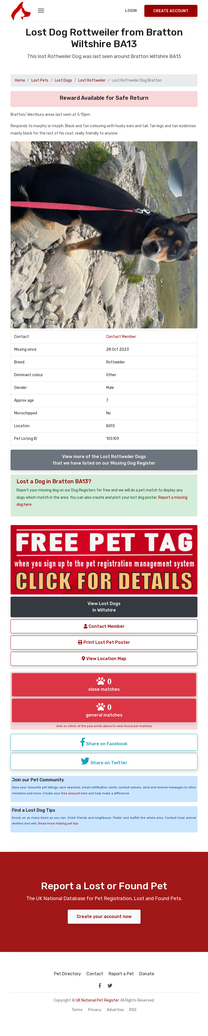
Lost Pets (39, 80)
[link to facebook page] (99, 985)
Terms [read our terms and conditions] (77, 1010)
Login (131, 10)
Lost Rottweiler (92, 80)
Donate (146, 974)
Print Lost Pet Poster (104, 642)
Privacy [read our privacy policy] (94, 1010)
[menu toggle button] (41, 11)
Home (20, 80)
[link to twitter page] (109, 985)
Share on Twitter (104, 761)
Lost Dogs (63, 80)
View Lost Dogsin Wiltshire (104, 607)
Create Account (170, 11)
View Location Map (104, 658)
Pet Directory (67, 974)
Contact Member (121, 336)
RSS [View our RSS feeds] (132, 1010)
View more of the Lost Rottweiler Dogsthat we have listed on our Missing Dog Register (104, 460)
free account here (74, 793)
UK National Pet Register (97, 1000)
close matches (104, 684)
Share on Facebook (104, 742)
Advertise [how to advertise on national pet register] (115, 1010)
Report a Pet (121, 974)
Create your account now (104, 916)
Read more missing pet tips (58, 823)
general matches (104, 710)
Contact (94, 974)
